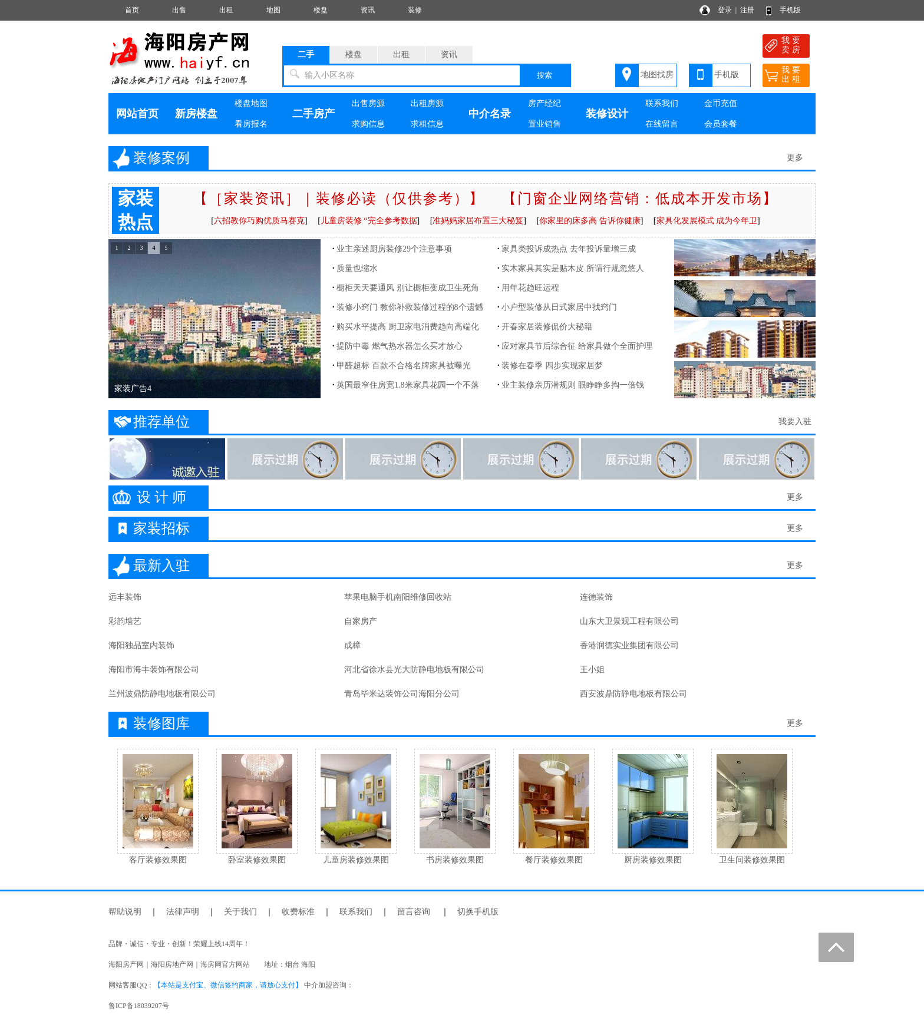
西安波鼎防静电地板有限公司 (633, 693)
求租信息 (427, 124)
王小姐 (592, 669)
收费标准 (298, 911)
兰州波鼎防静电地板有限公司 (162, 693)
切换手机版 (478, 911)
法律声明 (182, 911)
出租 (226, 10)
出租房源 (427, 103)
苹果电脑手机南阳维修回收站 (397, 597)
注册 (747, 10)
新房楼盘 (196, 114)
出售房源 (368, 103)
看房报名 (251, 124)
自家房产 (360, 621)
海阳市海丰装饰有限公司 (153, 669)
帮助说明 (124, 911)
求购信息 (368, 124)
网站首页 (137, 114)
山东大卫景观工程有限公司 (629, 621)
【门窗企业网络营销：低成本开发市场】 (640, 198)
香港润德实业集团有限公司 (629, 645)
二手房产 (313, 114)
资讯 (368, 10)
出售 (179, 10)
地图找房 (657, 74)
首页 (132, 10)
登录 (725, 10)
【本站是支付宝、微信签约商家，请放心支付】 (228, 985)
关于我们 (240, 911)
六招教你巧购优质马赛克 (259, 220)
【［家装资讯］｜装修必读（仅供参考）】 (338, 198)
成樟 (352, 645)
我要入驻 (794, 421)
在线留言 (661, 124)
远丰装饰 (124, 597)
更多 (795, 157)
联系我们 (661, 103)
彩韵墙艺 (124, 621)
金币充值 (720, 103)
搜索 (544, 75)
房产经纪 (544, 103)
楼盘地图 (251, 103)
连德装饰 (596, 597)
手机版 (790, 10)
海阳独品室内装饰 (141, 645)
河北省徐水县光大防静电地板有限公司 (414, 669)
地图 (273, 10)
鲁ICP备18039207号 (138, 1006)
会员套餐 (720, 124)
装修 (415, 10)
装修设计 (607, 114)
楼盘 (321, 10)
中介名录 (489, 114)
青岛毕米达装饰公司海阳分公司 (402, 693)
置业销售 (544, 124)
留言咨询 (413, 911)
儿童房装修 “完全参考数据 (369, 220)
